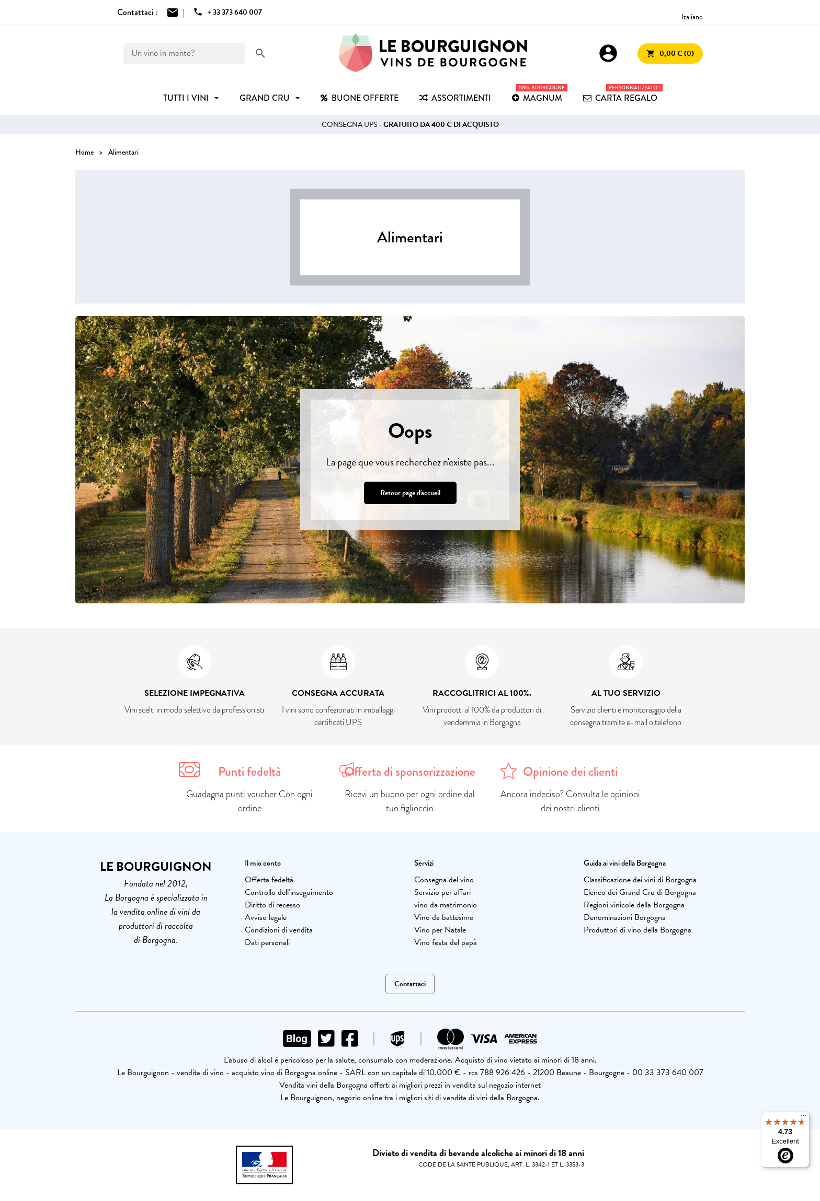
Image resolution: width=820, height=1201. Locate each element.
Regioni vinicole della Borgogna (634, 905)
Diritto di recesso (272, 905)
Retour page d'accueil (410, 492)
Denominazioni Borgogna (625, 917)
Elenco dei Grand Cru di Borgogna (640, 892)
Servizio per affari (442, 892)
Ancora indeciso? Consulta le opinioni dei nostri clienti (570, 801)
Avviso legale (266, 917)
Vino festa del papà (445, 942)
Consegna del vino (444, 879)
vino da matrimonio (445, 905)
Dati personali (267, 942)
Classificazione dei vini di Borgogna (640, 879)
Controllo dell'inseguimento (289, 892)
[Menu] (803, 1118)
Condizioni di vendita (279, 930)
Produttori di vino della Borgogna (637, 930)
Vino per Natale (440, 930)
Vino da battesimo (444, 917)
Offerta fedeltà (269, 879)
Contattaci (410, 983)
